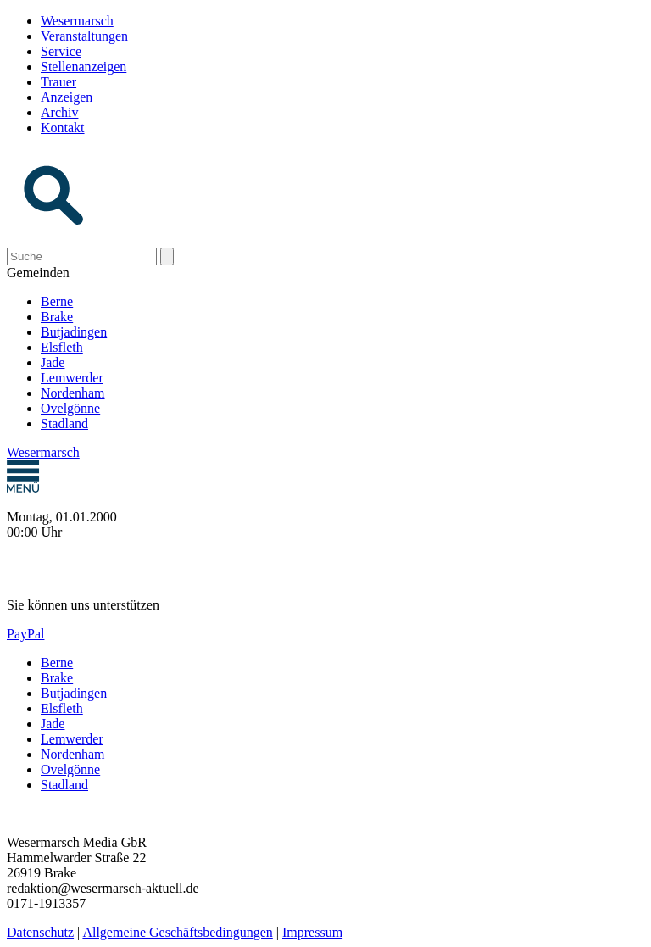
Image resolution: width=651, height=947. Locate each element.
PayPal (25, 634)
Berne (57, 301)
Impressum (312, 932)
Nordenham (73, 393)
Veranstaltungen (84, 36)
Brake (57, 316)
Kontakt (63, 127)
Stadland (64, 423)
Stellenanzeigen (83, 66)
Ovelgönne (70, 408)
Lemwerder (72, 377)
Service (61, 51)
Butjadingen (74, 332)
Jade (52, 362)
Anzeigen (66, 97)
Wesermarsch (77, 21)
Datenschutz (40, 932)
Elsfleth (62, 347)
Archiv (59, 112)
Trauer (58, 82)
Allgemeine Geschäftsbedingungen (177, 932)
